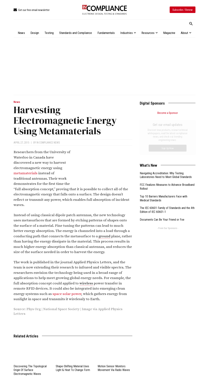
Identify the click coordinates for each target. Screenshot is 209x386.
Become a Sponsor (167, 113)
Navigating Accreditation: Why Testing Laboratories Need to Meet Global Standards (166, 133)
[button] (191, 23)
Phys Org (34, 309)
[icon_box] (32, 10)
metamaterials (25, 173)
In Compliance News (48, 142)
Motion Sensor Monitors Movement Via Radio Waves (114, 368)
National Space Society (61, 309)
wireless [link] (86, 283)
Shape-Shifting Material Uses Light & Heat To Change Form (73, 368)
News (17, 102)
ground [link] (104, 236)
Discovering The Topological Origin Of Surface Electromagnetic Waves (30, 370)
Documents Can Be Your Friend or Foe (162, 178)
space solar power (67, 294)
